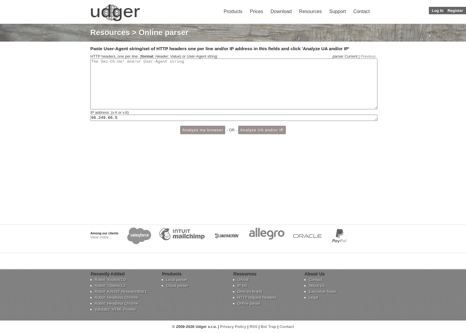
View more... (101, 237)
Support (337, 11)
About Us (317, 285)
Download (281, 11)
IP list (242, 285)
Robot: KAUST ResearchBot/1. (121, 291)
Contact (361, 11)
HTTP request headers (256, 297)
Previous (368, 56)
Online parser (249, 303)
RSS (253, 326)
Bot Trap (268, 326)
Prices (256, 11)
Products (233, 11)
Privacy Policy (233, 326)
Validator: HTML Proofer (115, 309)
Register (455, 10)
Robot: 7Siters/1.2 (110, 285)
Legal (313, 297)
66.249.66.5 (233, 128)
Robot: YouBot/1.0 (110, 279)
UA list (242, 279)
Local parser (177, 279)
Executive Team (322, 291)
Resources (310, 11)
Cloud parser (177, 285)
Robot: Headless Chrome (116, 297)
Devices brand (249, 291)
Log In (437, 10)
